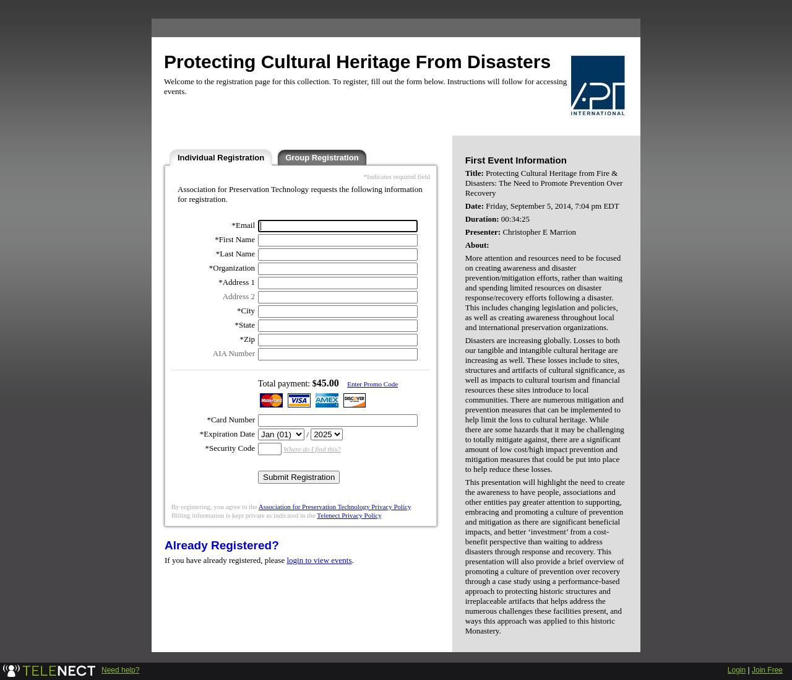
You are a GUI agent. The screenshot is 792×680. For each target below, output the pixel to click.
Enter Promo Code (372, 384)
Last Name (237, 253)
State (247, 324)
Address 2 (239, 296)
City (248, 310)
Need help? (120, 670)
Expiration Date (229, 433)
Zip (249, 339)
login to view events (318, 560)
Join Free (767, 670)
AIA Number (234, 353)
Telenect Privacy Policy (349, 515)
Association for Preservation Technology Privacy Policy (335, 506)
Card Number (233, 419)
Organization (234, 267)
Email (245, 225)
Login (737, 670)
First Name (237, 239)
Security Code (232, 448)
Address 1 (239, 282)
